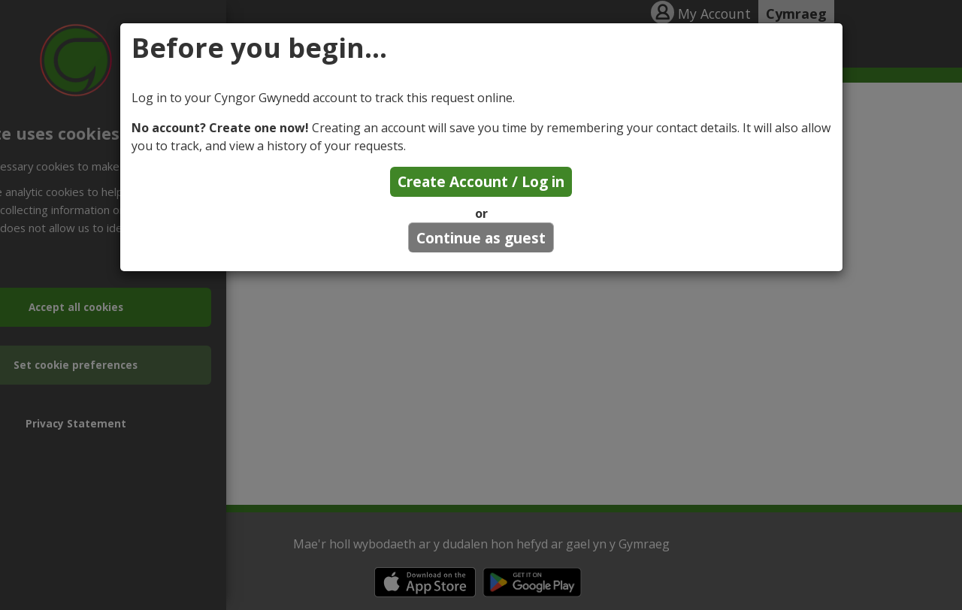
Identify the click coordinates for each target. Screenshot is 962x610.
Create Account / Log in (481, 181)
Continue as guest (481, 238)
